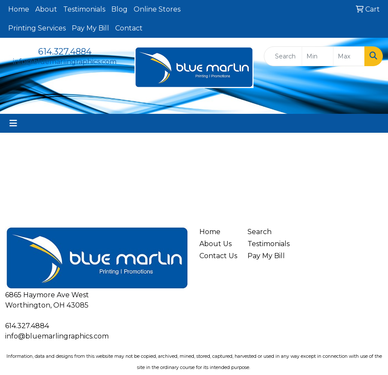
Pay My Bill (90, 28)
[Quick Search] (283, 56)
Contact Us (218, 256)
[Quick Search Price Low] (317, 56)
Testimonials (84, 9)
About (46, 9)
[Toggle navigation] (13, 123)
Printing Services (37, 28)
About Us (215, 244)
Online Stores (157, 9)
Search (259, 232)
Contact (129, 28)
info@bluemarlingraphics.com (64, 62)
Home (18, 9)
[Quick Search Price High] (349, 56)
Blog (119, 9)
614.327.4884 (65, 51)
